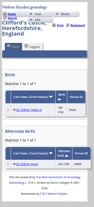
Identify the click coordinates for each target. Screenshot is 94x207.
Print (60, 25)
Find (38, 14)
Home (12, 14)
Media (65, 14)
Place (13, 46)
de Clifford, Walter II (29, 110)
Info (37, 20)
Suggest (32, 46)
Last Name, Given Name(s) (33, 97)
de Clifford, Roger (27, 164)
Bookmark (78, 25)
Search (12, 18)
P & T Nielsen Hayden (54, 193)
